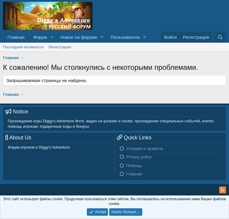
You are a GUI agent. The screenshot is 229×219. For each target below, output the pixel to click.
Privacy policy (139, 157)
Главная (15, 37)
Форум (40, 37)
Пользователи (125, 37)
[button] (52, 37)
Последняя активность (23, 47)
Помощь (134, 165)
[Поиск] (220, 37)
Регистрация (60, 47)
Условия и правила (144, 148)
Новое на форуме (79, 37)
